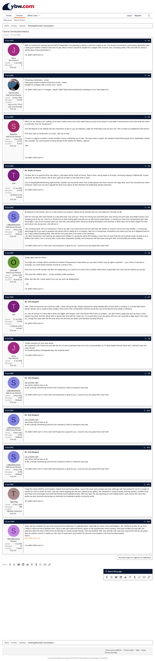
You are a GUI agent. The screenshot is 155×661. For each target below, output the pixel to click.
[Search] (148, 15)
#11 (148, 447)
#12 (148, 484)
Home (8, 15)
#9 (149, 373)
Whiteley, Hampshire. (14, 511)
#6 (149, 253)
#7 (149, 297)
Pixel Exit (104, 658)
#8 (149, 339)
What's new (32, 15)
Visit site (13, 67)
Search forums (19, 20)
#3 (149, 117)
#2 (149, 75)
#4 (149, 166)
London (19, 548)
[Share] (145, 40)
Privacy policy (129, 650)
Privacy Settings (111, 652)
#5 (149, 207)
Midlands (18, 234)
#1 (149, 41)
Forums (19, 15)
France (19, 144)
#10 (148, 410)
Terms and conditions (113, 650)
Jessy (7, 35)
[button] (40, 15)
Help (137, 650)
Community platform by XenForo (70, 658)
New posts (8, 20)
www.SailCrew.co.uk (32, 538)
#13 (148, 522)
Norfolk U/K (18, 280)
